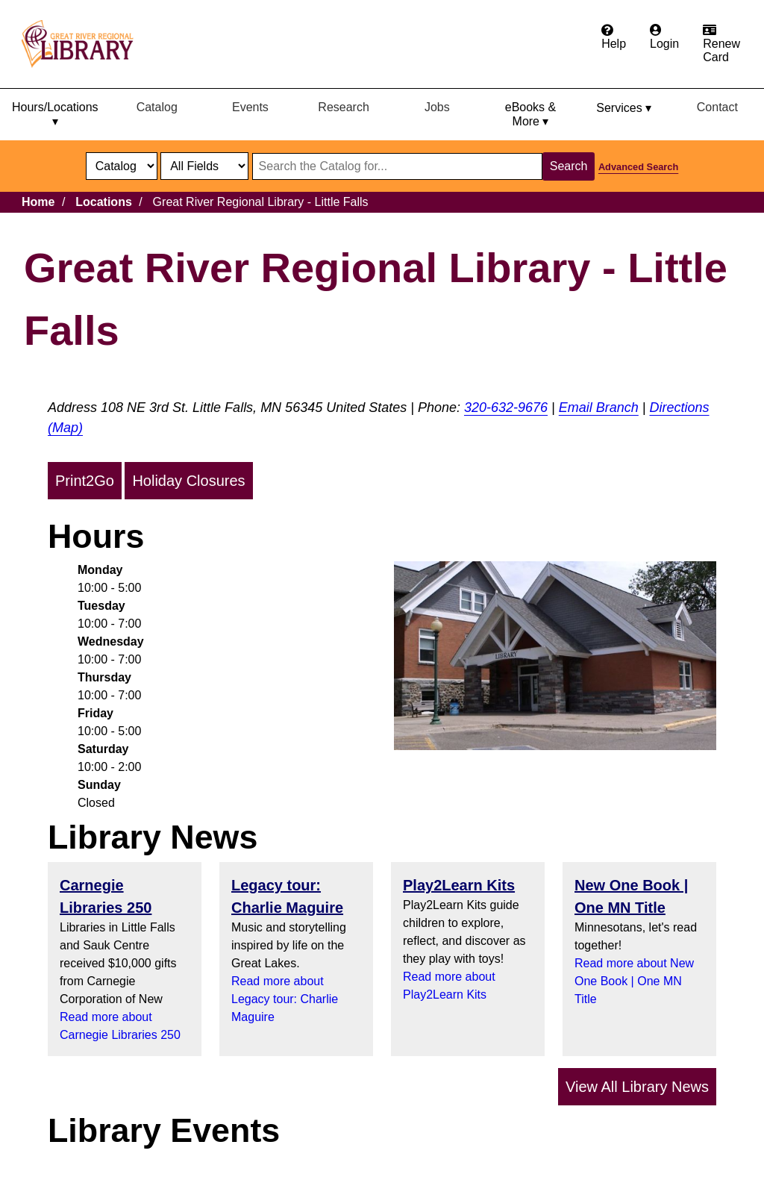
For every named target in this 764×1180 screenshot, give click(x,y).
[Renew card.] (721, 44)
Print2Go (84, 480)
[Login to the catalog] (664, 37)
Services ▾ (623, 108)
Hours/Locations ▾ (55, 114)
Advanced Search (638, 166)
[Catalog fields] (204, 166)
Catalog (157, 107)
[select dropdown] (121, 166)
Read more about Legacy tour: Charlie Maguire (284, 999)
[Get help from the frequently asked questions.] (613, 37)
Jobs (437, 107)
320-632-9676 (506, 407)
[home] (84, 44)
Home (38, 202)
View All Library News (637, 1086)
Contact (717, 107)
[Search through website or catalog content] (397, 166)
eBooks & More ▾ (530, 114)
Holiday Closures (188, 480)
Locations (103, 202)
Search (569, 166)
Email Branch (599, 407)
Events (250, 107)
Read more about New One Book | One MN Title (634, 981)
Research (343, 107)
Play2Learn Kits (459, 885)
